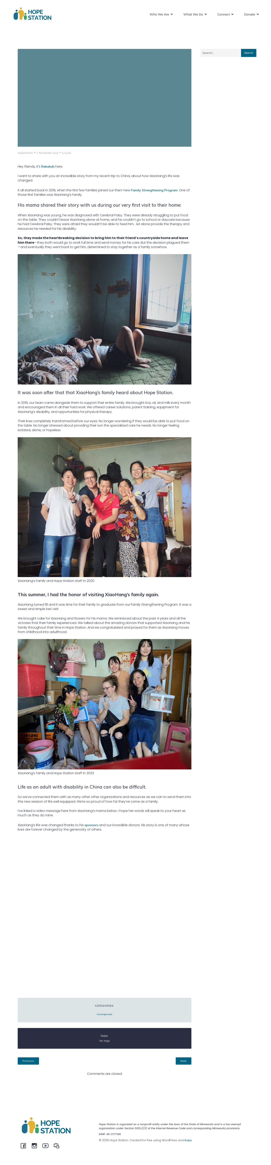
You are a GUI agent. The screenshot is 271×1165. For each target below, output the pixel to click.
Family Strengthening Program (154, 191)
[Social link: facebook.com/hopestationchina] (24, 1146)
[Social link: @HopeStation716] (58, 1146)
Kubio (188, 1140)
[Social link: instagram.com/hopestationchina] (35, 1146)
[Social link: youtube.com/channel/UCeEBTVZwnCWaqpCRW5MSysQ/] (46, 1146)
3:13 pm (66, 153)
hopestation (25, 153)
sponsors (91, 825)
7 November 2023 (47, 153)
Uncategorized (104, 1014)
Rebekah (47, 167)
